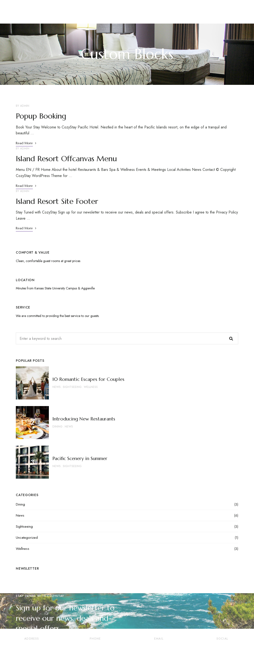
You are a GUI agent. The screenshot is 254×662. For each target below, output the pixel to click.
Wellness (22, 548)
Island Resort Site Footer (57, 201)
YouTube (231, 648)
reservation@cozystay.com (159, 649)
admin (24, 106)
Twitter (212, 648)
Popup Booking (41, 116)
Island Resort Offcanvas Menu (66, 158)
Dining (20, 504)
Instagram (241, 648)
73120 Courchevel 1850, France (32, 649)
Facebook (203, 648)
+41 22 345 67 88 (95, 649)
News (20, 515)
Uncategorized (27, 537)
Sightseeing (24, 526)
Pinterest (222, 648)
